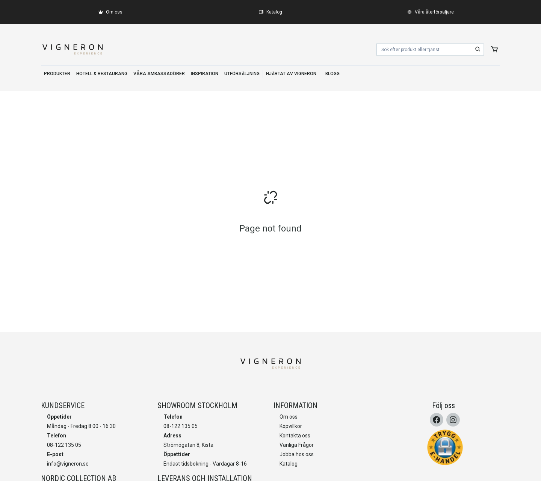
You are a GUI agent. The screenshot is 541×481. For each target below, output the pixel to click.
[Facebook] (436, 420)
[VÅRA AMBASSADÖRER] (159, 74)
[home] (72, 49)
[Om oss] (110, 12)
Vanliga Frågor (297, 445)
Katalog (289, 464)
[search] (478, 49)
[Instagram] (453, 420)
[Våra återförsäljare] (430, 12)
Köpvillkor (291, 426)
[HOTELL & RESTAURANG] (101, 74)
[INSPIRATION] (204, 74)
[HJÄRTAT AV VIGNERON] (291, 74)
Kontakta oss (295, 436)
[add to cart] (494, 49)
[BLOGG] (332, 74)
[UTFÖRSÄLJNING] (242, 74)
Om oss (289, 417)
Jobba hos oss (297, 454)
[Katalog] (270, 12)
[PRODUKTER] (57, 74)
